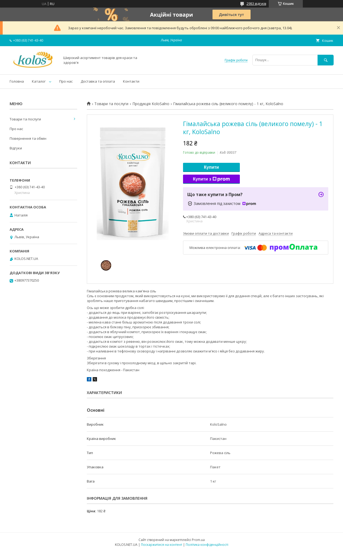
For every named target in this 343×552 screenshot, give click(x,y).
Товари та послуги (111, 104)
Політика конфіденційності (207, 544)
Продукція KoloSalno (150, 104)
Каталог (39, 81)
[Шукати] (326, 60)
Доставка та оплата (98, 81)
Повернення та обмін (28, 138)
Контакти (131, 81)
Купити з (211, 179)
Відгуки (16, 148)
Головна (17, 81)
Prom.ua (198, 540)
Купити (211, 167)
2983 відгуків (256, 3)
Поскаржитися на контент (161, 544)
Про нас (66, 81)
